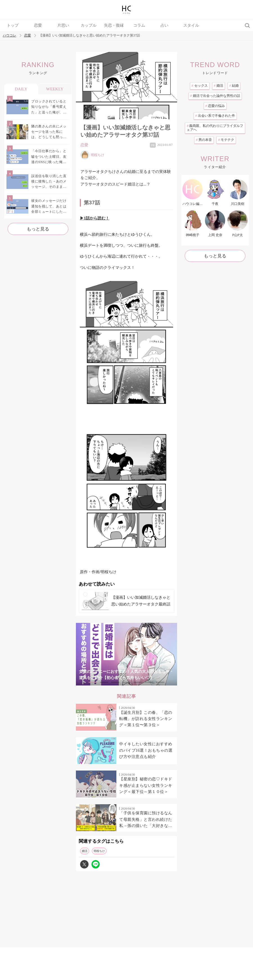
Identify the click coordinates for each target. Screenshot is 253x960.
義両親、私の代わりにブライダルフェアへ (215, 128)
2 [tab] (104, 682)
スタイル (191, 25)
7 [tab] (160, 682)
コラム (139, 25)
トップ (13, 25)
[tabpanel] (126, 654)
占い (164, 25)
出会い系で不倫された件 (215, 116)
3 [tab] (115, 682)
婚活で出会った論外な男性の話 (215, 96)
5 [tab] (138, 682)
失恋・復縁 (114, 25)
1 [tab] (93, 682)
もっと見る (38, 229)
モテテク (226, 140)
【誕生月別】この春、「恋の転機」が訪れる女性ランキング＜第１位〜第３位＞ (145, 718)
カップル (88, 25)
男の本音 (204, 140)
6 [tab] (149, 682)
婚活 (84, 850)
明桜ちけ (99, 850)
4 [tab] (126, 682)
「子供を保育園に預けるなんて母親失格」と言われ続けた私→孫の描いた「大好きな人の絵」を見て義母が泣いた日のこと (145, 820)
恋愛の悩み (215, 106)
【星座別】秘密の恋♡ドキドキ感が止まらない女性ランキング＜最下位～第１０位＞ (145, 785)
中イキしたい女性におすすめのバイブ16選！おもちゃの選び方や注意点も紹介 (145, 750)
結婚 (234, 86)
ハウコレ (9, 35)
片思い (63, 25)
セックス (200, 86)
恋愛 (38, 25)
